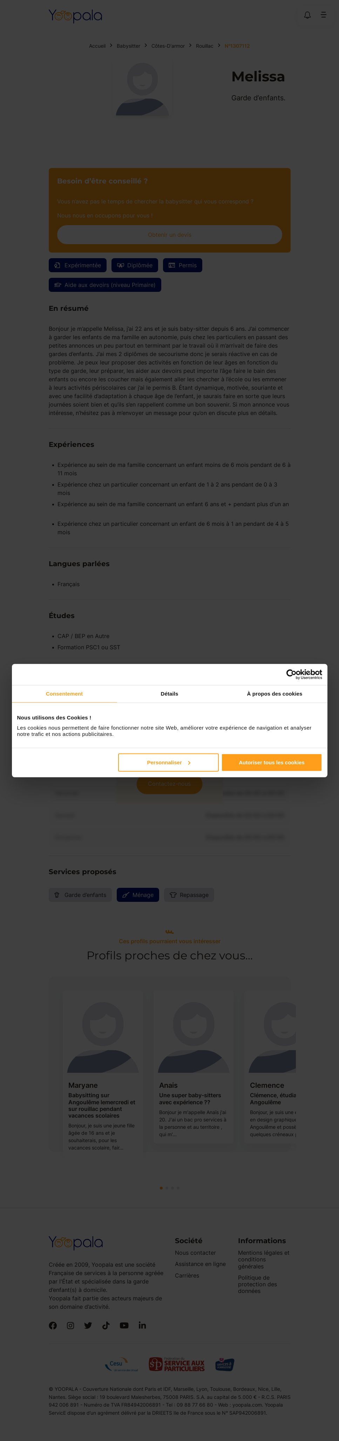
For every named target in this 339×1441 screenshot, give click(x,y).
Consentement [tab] (64, 694)
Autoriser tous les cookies (272, 762)
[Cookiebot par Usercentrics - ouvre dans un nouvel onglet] (291, 674)
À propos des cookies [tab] (275, 694)
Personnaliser (168, 762)
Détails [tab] (169, 694)
